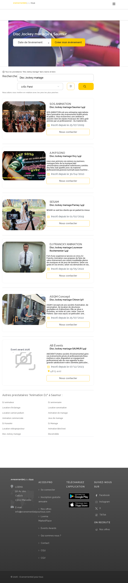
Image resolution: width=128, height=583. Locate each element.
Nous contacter (68, 132)
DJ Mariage (53, 423)
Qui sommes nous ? (51, 535)
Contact (45, 543)
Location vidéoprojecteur (13, 429)
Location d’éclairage (11, 408)
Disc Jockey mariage (11, 434)
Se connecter (48, 490)
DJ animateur (8, 402)
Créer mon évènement (68, 42)
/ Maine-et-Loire (68, 15)
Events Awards (48, 528)
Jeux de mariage (55, 418)
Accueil (14, 15)
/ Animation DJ (24, 15)
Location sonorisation (57, 408)
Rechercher (84, 86)
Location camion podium (13, 413)
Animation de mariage (58, 413)
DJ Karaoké (7, 423)
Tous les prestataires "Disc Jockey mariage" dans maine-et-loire (28, 72)
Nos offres (46, 509)
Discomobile (53, 434)
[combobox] (40, 86)
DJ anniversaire (55, 402)
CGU (43, 550)
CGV (43, 558)
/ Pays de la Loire (55, 15)
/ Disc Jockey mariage (38, 15)
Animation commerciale (12, 418)
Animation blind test (57, 429)
